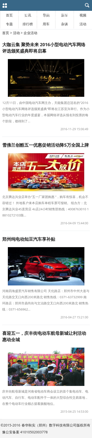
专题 (9, 24)
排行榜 (28, 24)
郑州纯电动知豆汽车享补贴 (28, 239)
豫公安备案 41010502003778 (25, 432)
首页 (5, 32)
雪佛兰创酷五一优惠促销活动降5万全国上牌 (45, 145)
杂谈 (64, 24)
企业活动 (30, 32)
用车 (46, 24)
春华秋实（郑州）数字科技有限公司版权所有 (56, 425)
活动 (82, 24)
